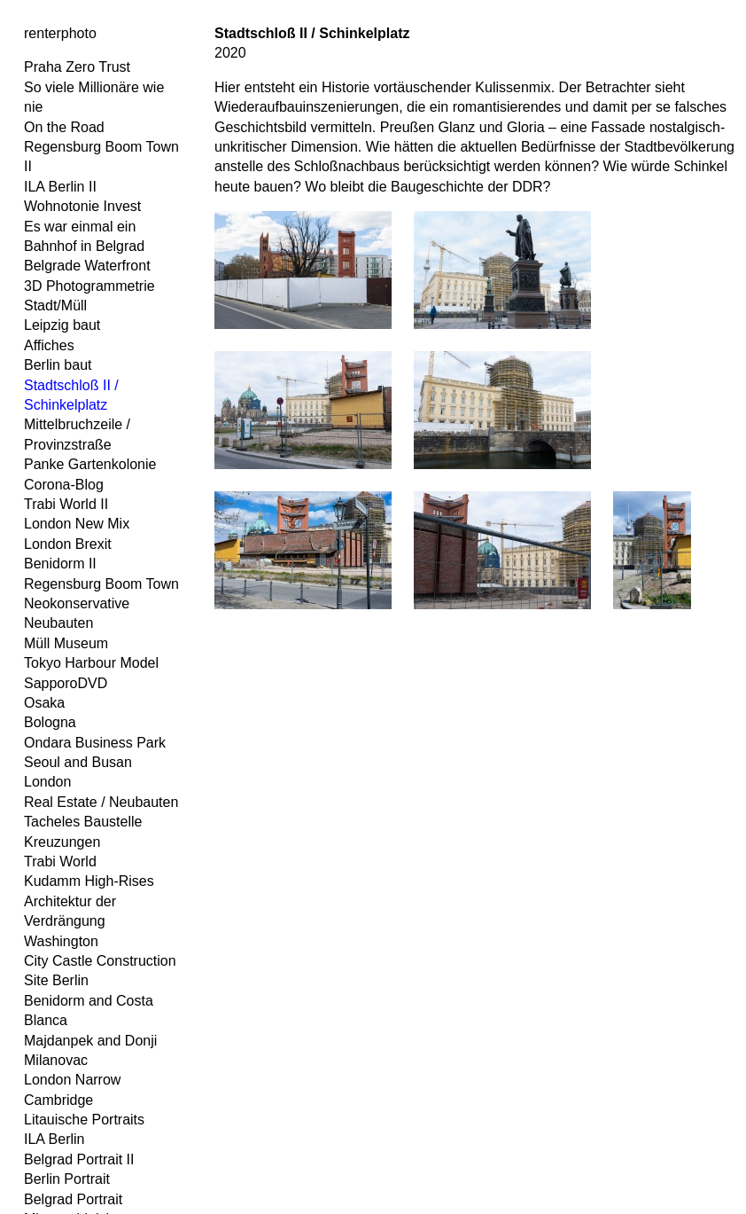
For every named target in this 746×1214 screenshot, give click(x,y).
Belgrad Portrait (73, 1199)
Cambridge (58, 1100)
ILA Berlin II (60, 186)
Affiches (49, 345)
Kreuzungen (62, 842)
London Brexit (68, 544)
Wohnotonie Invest (82, 206)
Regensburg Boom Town (101, 583)
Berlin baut (58, 364)
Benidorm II (60, 563)
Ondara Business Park (95, 742)
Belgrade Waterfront (87, 265)
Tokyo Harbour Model (91, 662)
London (47, 781)
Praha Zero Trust (77, 66)
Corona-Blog (64, 484)
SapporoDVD (65, 683)
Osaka (44, 702)
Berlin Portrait (67, 1179)
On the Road (64, 127)
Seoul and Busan (78, 762)
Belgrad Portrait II (79, 1159)
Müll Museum (66, 643)
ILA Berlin (54, 1139)
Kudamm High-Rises (89, 881)
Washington (61, 941)
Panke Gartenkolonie (90, 464)
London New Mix (76, 523)
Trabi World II (66, 504)
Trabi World (60, 861)
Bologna (50, 722)
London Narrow (72, 1079)
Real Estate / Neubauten (101, 802)
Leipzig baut (62, 325)
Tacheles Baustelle (83, 821)
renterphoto (60, 33)
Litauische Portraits (84, 1119)
